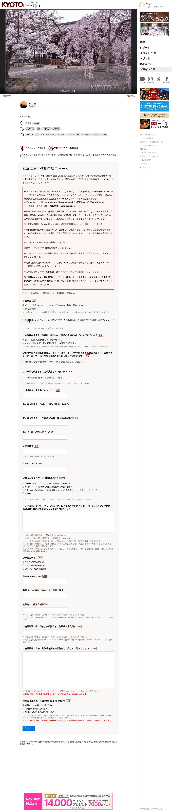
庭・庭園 (61, 134)
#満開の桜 (47, 129)
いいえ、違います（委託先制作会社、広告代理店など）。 (50, 343)
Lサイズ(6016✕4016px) (34, 569)
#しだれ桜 (30, 129)
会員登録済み (30, 309)
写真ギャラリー (149, 69)
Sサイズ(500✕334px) (33, 562)
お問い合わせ (145, 167)
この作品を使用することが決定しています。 (44, 377)
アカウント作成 (151, 7)
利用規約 (143, 149)
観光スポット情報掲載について (151, 142)
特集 (142, 42)
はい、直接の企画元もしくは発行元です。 (43, 340)
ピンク (95, 134)
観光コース (146, 63)
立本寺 (36, 123)
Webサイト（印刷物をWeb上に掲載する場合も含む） (48, 487)
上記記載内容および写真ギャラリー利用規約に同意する (49, 293)
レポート (145, 47)
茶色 (88, 134)
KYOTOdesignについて (148, 135)
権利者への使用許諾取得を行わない (40, 712)
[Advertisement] (68, 768)
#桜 (38, 129)
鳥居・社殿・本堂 (48, 134)
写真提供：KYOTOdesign (56, 535)
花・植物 (70, 134)
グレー (103, 134)
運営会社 (143, 164)
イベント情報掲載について (150, 138)
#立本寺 (56, 129)
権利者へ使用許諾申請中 (35, 709)
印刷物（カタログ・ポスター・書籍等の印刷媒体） (47, 483)
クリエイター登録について (150, 145)
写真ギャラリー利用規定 (149, 156)
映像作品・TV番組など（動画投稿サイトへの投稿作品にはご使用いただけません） (61, 490)
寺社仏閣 (29, 134)
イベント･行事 (148, 53)
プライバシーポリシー (148, 153)
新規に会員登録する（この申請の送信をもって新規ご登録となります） (56, 305)
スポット (145, 58)
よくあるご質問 (145, 160)
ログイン (163, 7)
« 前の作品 (6, 96)
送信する (29, 728)
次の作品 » (131, 96)
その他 (27, 493)
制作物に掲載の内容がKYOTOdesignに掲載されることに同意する (53, 362)
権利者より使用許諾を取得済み (38, 705)
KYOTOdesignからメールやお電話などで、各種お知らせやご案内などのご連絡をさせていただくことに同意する (68, 321)
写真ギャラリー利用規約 (73, 272)
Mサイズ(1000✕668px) (34, 565)
